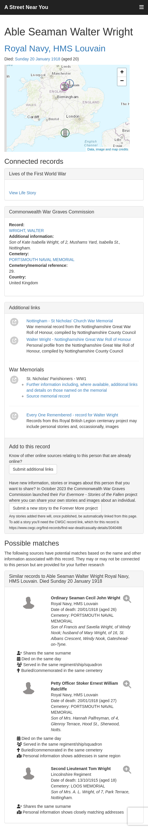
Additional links (24, 307)
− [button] (122, 81)
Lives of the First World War (37, 173)
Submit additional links (33, 469)
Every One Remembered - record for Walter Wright (72, 415)
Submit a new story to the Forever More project (55, 508)
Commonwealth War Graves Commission (51, 211)
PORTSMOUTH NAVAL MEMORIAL (41, 259)
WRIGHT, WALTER (26, 230)
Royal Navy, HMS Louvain (55, 48)
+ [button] (122, 72)
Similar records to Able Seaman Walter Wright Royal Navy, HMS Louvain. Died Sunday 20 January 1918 (69, 579)
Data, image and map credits (107, 149)
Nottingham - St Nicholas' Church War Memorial (69, 321)
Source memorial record (48, 396)
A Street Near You (26, 7)
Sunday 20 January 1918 (37, 59)
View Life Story (22, 192)
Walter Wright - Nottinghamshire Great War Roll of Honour (78, 339)
